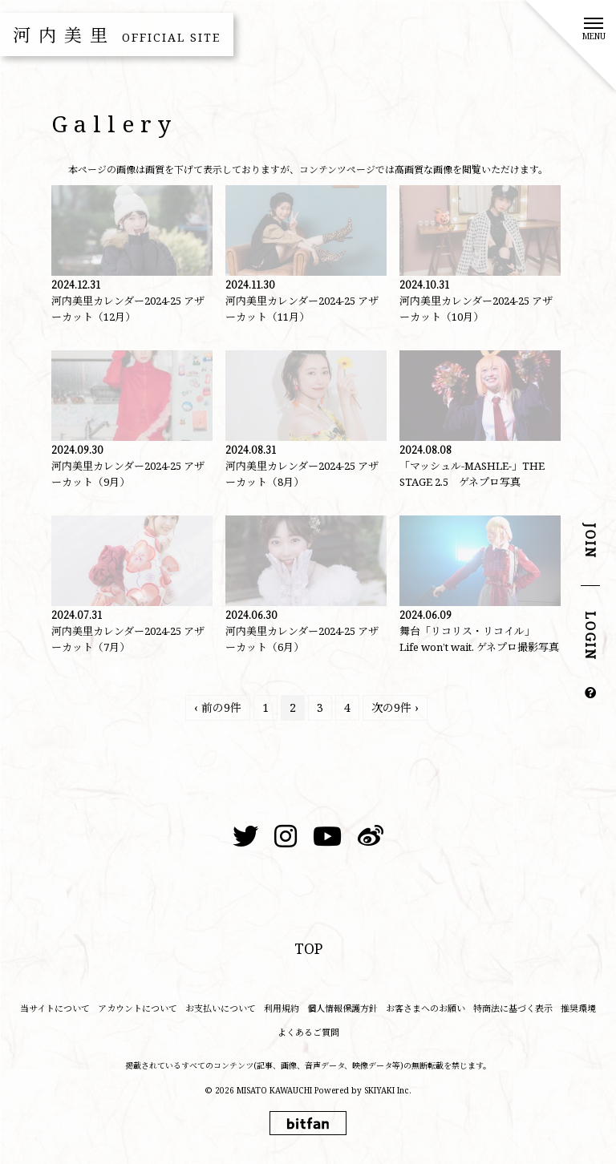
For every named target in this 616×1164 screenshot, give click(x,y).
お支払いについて (220, 1008)
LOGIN (590, 636)
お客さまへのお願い (425, 1008)
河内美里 (117, 34)
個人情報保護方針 (342, 1008)
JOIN (590, 541)
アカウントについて (137, 1008)
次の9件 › (395, 707)
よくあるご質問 (308, 1032)
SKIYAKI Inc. (387, 1090)
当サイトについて (55, 1008)
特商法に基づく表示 (513, 1008)
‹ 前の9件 (217, 707)
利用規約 (281, 1008)
